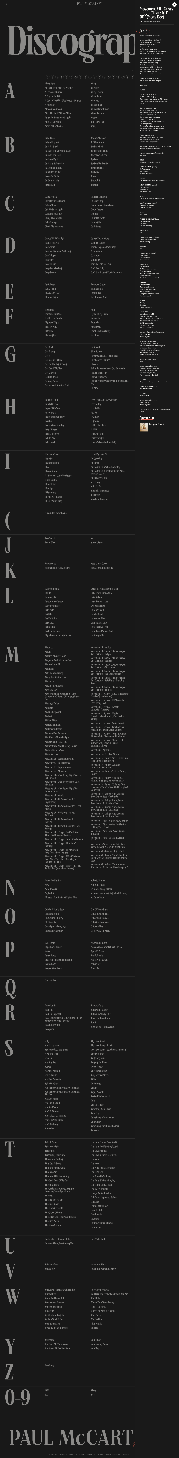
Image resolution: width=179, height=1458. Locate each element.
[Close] (174, 4)
